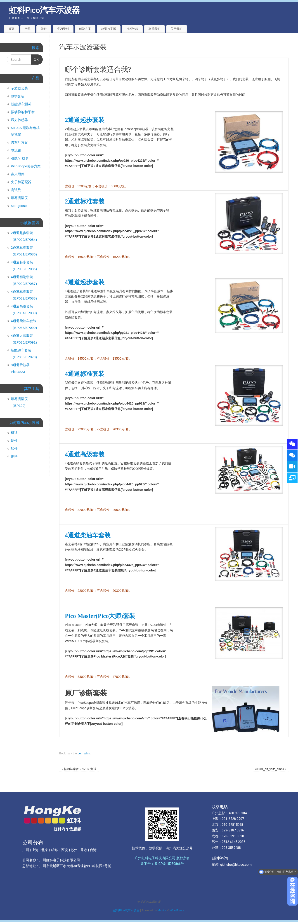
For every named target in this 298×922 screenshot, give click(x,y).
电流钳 (16, 150)
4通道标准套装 (84, 373)
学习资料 (63, 28)
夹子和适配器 (21, 182)
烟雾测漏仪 (19, 198)
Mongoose (19, 206)
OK (35, 57)
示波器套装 (19, 88)
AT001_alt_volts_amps (270, 769)
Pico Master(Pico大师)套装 (100, 616)
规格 (14, 456)
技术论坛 (132, 28)
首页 (11, 28)
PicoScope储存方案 (26, 166)
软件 (44, 28)
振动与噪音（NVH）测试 (78, 769)
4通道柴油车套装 (88, 535)
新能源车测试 (21, 104)
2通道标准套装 (84, 201)
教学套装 (17, 96)
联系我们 (154, 28)
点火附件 (17, 174)
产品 (28, 28)
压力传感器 (19, 120)
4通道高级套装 (84, 454)
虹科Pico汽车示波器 (44, 10)
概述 (14, 433)
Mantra (162, 910)
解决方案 (85, 28)
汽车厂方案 (19, 142)
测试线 (16, 190)
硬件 (14, 440)
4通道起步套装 (84, 282)
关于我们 (176, 28)
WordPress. (177, 910)
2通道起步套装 (84, 120)
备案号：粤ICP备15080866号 (162, 864)
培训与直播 (108, 28)
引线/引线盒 (20, 158)
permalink (84, 753)
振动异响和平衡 (23, 112)
